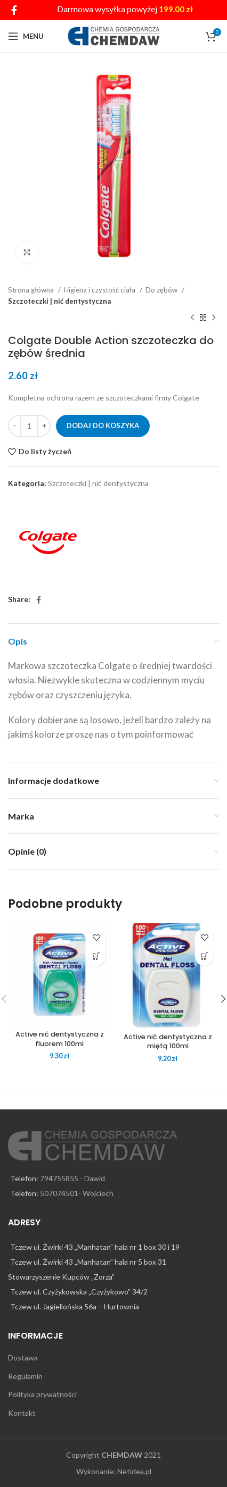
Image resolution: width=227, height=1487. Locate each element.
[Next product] (213, 318)
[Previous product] (192, 318)
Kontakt (22, 1412)
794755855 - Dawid (72, 1178)
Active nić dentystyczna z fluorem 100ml (59, 1039)
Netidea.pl (134, 1471)
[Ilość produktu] (29, 426)
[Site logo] (113, 35)
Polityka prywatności (42, 1394)
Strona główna (31, 290)
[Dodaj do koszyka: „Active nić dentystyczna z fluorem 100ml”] (96, 956)
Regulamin (25, 1376)
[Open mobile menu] (26, 36)
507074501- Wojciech (77, 1193)
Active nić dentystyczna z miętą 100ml (168, 1041)
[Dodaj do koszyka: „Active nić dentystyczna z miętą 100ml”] (204, 956)
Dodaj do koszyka (103, 425)
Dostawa (23, 1357)
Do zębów (162, 290)
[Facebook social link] (14, 10)
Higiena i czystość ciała (100, 290)
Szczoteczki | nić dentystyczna (59, 301)
